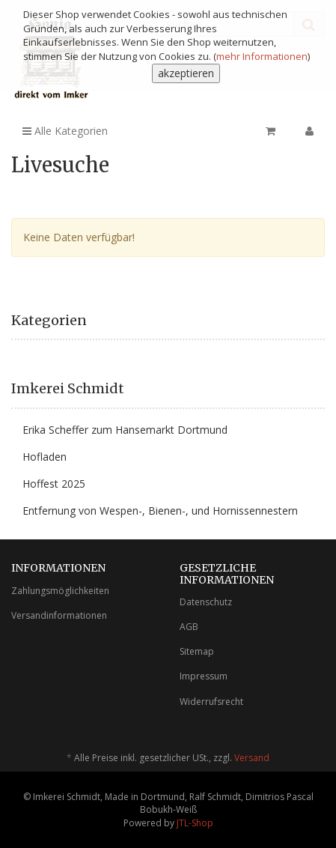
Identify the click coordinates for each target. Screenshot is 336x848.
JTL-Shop (195, 823)
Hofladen (44, 456)
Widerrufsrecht (211, 701)
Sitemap (197, 651)
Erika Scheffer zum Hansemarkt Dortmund (124, 430)
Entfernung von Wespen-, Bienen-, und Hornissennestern (160, 510)
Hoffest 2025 (53, 483)
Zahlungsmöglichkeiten (60, 590)
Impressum (203, 676)
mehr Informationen (262, 56)
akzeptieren (186, 73)
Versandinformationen (59, 615)
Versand (251, 757)
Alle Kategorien (65, 131)
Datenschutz (206, 602)
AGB (189, 626)
